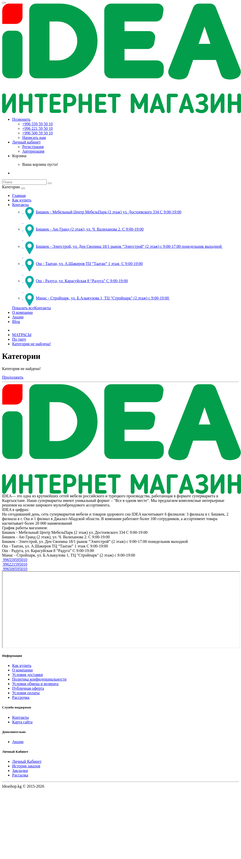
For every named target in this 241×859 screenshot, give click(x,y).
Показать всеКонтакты (31, 308)
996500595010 (14, 569)
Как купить (21, 200)
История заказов (26, 766)
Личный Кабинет (26, 761)
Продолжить (12, 377)
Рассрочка (20, 697)
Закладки (20, 770)
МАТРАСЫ (21, 335)
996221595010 (14, 564)
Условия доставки (27, 674)
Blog (16, 321)
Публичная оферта (28, 688)
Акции (17, 317)
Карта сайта (22, 722)
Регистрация (33, 147)
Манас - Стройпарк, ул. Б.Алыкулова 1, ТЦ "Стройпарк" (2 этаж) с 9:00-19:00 (96, 298)
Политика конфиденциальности (39, 679)
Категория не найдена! (31, 344)
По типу (19, 339)
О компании (22, 312)
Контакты (20, 204)
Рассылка (20, 775)
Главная (19, 195)
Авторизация (33, 151)
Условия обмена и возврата (35, 684)
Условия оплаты (26, 693)
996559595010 (14, 560)
